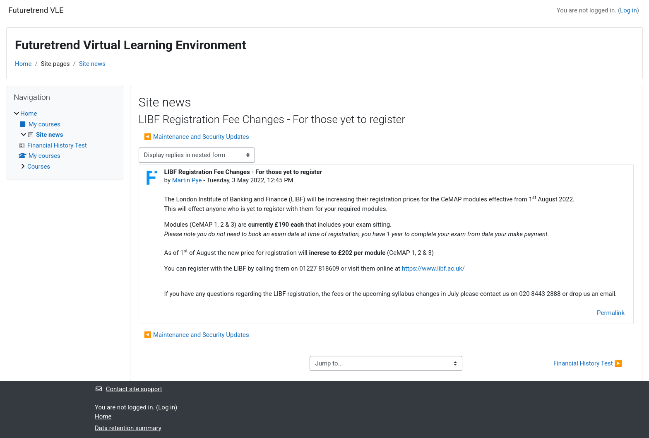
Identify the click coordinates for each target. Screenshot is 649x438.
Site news (92, 64)
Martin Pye (187, 180)
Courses (38, 166)
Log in (628, 10)
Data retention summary (128, 428)
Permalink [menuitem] (611, 313)
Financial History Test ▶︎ (587, 363)
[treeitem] (65, 140)
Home (23, 64)
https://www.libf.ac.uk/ (433, 268)
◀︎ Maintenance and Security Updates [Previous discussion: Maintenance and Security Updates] (196, 136)
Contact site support (128, 389)
